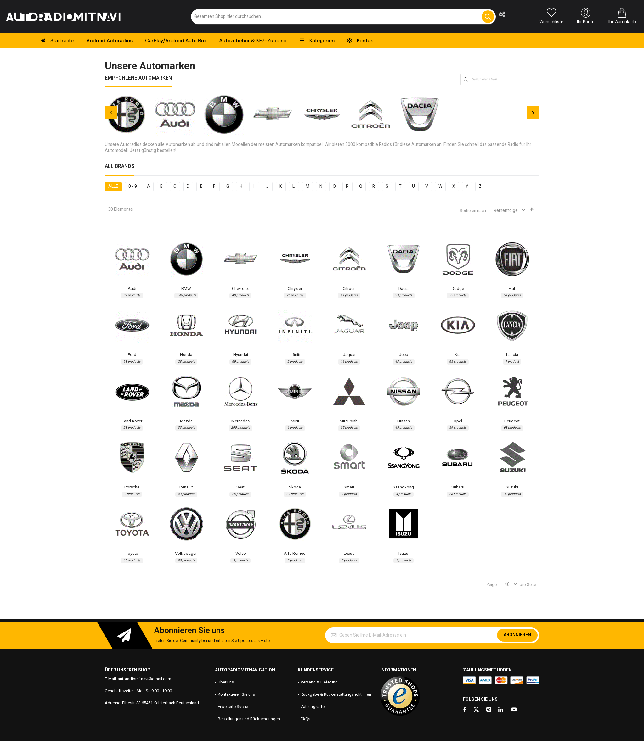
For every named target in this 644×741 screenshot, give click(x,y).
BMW (186, 289)
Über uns (226, 682)
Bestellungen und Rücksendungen (249, 719)
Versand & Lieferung (319, 682)
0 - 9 (132, 186)
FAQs (305, 719)
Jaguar (349, 355)
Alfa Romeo (295, 553)
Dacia (403, 289)
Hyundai (240, 355)
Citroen (349, 289)
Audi (132, 289)
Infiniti (295, 355)
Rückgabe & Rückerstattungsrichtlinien (336, 694)
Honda (186, 355)
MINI (295, 421)
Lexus (349, 553)
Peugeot (512, 421)
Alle (113, 186)
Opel (458, 421)
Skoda (295, 487)
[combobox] (343, 16)
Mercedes (240, 421)
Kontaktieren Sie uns (236, 694)
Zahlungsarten (314, 707)
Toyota (132, 553)
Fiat (512, 289)
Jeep (403, 355)
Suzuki (512, 487)
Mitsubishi (349, 421)
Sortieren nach (473, 211)
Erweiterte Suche (233, 707)
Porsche (131, 487)
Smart (349, 487)
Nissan (403, 421)
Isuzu (403, 553)
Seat (240, 487)
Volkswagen (186, 553)
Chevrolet (240, 289)
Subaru (457, 487)
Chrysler (295, 289)
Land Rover (132, 421)
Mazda (186, 421)
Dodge (458, 289)
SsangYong (403, 487)
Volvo (240, 553)
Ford (132, 355)
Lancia (512, 355)
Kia (457, 355)
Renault (186, 487)
